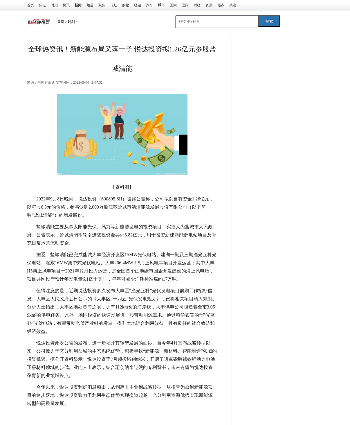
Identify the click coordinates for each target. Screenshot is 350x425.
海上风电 (85, 415)
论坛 (113, 5)
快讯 (66, 5)
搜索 (269, 21)
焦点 (42, 5)
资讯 (208, 5)
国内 (173, 5)
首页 (30, 5)
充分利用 (104, 415)
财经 (197, 5)
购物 (125, 5)
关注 (232, 5)
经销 (137, 5)
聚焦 (101, 5)
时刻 (54, 5)
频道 (89, 5)
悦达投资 (65, 415)
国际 (185, 5)
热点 (220, 5)
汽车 (149, 5)
